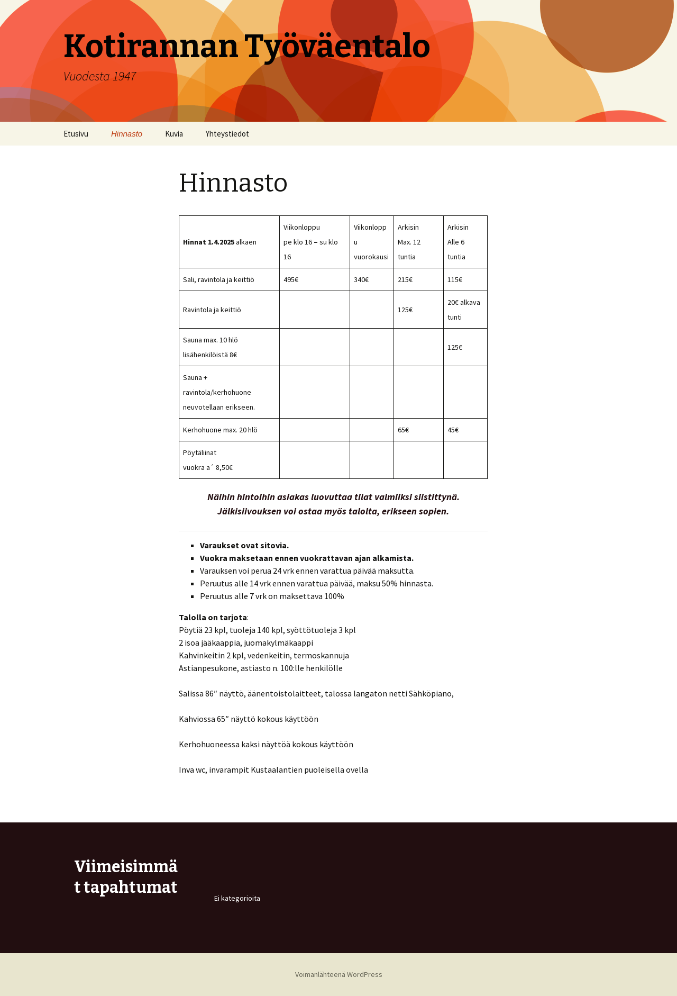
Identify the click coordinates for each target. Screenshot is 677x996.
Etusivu (75, 134)
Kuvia (174, 134)
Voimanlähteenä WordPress (338, 974)
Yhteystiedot (227, 134)
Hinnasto (126, 133)
